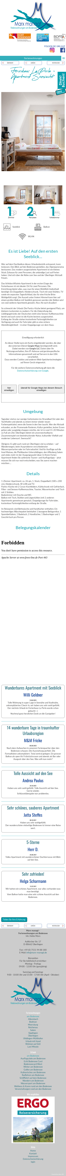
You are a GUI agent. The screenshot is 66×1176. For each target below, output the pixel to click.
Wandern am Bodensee (33, 1080)
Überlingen (33, 1035)
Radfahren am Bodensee (33, 1075)
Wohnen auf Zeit (33, 1044)
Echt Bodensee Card (33, 1061)
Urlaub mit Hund (33, 1041)
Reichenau (33, 1027)
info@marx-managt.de (36, 952)
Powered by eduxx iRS (58, 1174)
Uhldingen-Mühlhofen (33, 1038)
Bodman (33, 1021)
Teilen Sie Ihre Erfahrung (14, 919)
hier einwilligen (9, 389)
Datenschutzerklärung (33, 1159)
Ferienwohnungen (45, 58)
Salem (33, 1030)
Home (33, 1150)
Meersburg (33, 1024)
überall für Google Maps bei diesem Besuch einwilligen (41, 389)
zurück (33, 63)
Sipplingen (33, 1033)
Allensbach (33, 1019)
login (33, 1162)
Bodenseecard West (33, 1064)
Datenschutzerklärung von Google (32, 370)
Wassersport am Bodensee (33, 1083)
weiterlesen (56, 63)
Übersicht (10, 63)
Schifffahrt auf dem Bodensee (33, 1078)
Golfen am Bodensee (33, 1069)
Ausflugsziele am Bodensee (33, 1058)
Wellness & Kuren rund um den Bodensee (33, 1086)
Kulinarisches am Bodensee (33, 1072)
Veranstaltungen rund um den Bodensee (33, 1089)
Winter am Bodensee (33, 1066)
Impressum (33, 1156)
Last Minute (33, 1046)
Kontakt (33, 1153)
